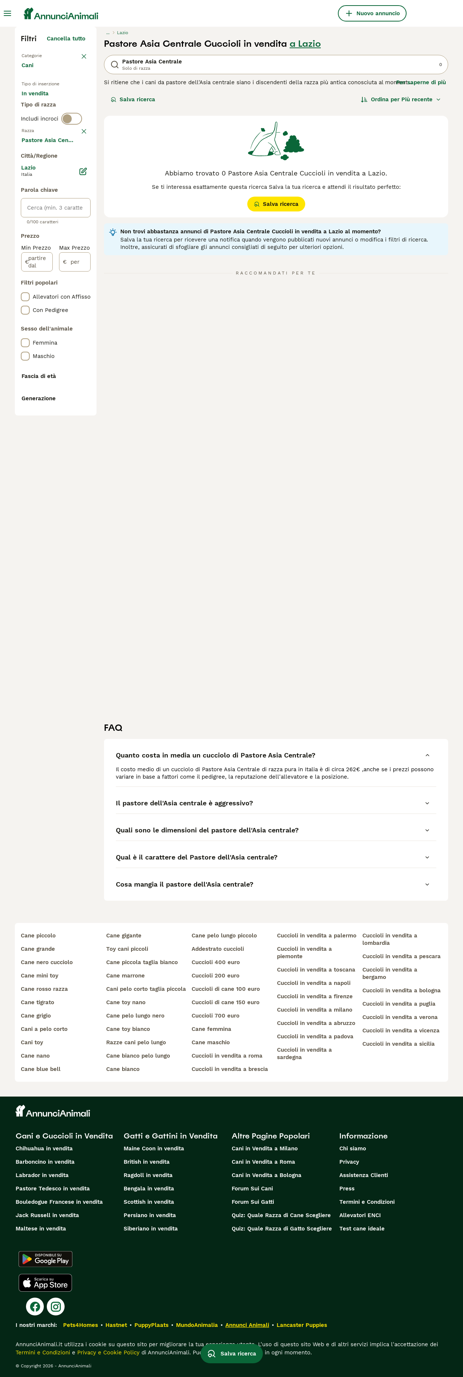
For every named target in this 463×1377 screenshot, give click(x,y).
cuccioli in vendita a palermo (316, 935)
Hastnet (116, 1325)
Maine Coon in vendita (154, 1148)
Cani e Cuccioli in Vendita (64, 1135)
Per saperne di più (421, 82)
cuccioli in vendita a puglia (399, 1003)
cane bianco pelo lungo (138, 1055)
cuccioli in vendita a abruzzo (316, 1023)
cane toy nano (126, 1002)
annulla (75, 181)
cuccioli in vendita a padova (315, 1036)
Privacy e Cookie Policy (107, 1352)
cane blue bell (41, 1069)
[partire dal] (37, 478)
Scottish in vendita (149, 1202)
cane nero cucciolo (47, 962)
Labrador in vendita (42, 1175)
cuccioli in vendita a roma (227, 1055)
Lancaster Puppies (302, 1325)
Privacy (349, 1162)
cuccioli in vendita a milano (314, 1009)
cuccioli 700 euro (215, 1015)
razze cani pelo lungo (136, 1042)
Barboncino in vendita (45, 1162)
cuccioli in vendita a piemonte (304, 953)
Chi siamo (352, 1148)
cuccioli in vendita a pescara (401, 956)
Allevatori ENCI (360, 1215)
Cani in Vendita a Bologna (266, 1175)
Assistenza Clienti (363, 1175)
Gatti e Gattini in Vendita (171, 1135)
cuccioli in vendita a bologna (401, 990)
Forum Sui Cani (252, 1188)
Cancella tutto (66, 38)
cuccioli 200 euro (215, 975)
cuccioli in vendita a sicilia (398, 1044)
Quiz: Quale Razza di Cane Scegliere (281, 1215)
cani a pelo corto (44, 1029)
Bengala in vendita (149, 1188)
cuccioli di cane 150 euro (226, 1002)
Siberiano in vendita (151, 1228)
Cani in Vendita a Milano (265, 1148)
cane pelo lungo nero (135, 1015)
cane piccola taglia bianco (142, 962)
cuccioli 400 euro (216, 962)
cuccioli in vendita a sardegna (304, 1053)
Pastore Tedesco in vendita (53, 1188)
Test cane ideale (362, 1228)
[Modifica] (83, 388)
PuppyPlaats (151, 1325)
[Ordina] (401, 99)
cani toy (32, 1042)
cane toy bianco (128, 1029)
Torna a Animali (43, 55)
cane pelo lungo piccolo (224, 935)
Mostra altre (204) (65, 355)
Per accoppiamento (53, 138)
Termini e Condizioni (367, 1202)
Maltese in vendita (41, 1228)
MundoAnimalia (197, 1325)
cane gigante (123, 935)
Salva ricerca (133, 99)
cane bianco (123, 1069)
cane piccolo (38, 935)
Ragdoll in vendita (148, 1175)
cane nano (35, 1055)
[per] (75, 478)
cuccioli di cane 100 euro (226, 989)
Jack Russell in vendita (47, 1215)
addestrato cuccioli (218, 949)
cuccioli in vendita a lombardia (389, 939)
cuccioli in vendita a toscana (316, 969)
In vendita (41, 102)
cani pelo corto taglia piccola (146, 989)
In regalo (39, 120)
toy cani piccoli (127, 949)
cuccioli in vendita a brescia (230, 1069)
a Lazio (305, 44)
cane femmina (211, 1029)
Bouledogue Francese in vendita (59, 1202)
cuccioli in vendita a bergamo (389, 973)
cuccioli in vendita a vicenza (401, 1030)
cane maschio (211, 1042)
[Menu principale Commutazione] (7, 13)
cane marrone (125, 975)
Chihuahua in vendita (44, 1148)
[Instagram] (56, 1306)
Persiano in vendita (150, 1215)
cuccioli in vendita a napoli (313, 983)
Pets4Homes (80, 1325)
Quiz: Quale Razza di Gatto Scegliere (282, 1228)
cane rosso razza (44, 989)
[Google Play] (45, 1259)
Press (347, 1188)
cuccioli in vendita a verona (400, 1017)
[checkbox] (25, 220)
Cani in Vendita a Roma (263, 1162)
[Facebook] (35, 1306)
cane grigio (36, 1015)
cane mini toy (39, 975)
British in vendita (147, 1162)
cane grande (38, 949)
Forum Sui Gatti (253, 1202)
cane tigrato (37, 1002)
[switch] (71, 166)
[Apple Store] (45, 1283)
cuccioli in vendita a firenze (315, 996)
